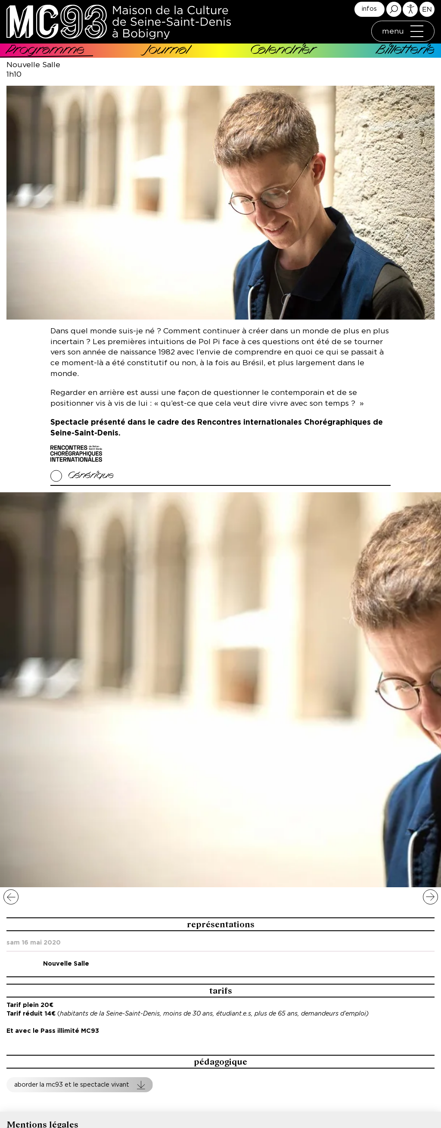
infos (369, 9)
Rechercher (393, 9)
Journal (167, 51)
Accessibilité (410, 9)
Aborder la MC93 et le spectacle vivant (71, 1084)
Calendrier (282, 51)
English (427, 9)
